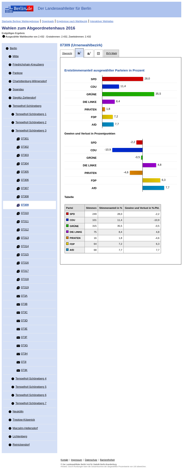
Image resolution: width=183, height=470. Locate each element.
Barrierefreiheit (107, 460)
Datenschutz (91, 460)
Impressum (76, 460)
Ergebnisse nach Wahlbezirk (72, 21)
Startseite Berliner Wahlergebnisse (20, 21)
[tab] (67, 53)
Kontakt (64, 460)
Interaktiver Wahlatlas (101, 21)
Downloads (48, 21)
